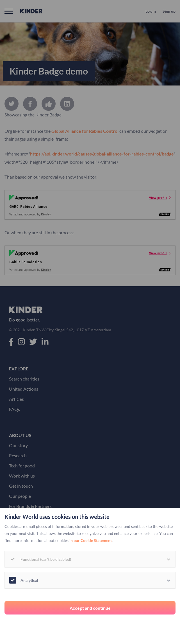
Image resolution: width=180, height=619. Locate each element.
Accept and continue (90, 608)
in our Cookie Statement (90, 540)
